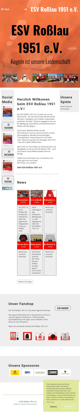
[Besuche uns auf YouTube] (7, 188)
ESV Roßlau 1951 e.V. (54, 9)
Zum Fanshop (63, 308)
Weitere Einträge (25, 282)
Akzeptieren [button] (68, 407)
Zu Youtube (8, 180)
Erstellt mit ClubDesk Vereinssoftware (25, 404)
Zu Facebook (8, 126)
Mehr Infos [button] (50, 402)
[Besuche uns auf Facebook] (3, 188)
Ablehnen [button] (53, 407)
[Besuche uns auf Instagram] (10, 188)
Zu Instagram (9, 153)
